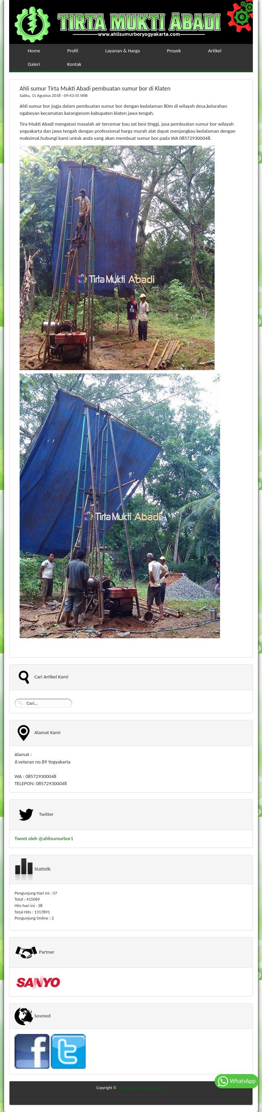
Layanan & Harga (122, 51)
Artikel (215, 51)
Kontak (74, 64)
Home (34, 51)
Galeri (34, 64)
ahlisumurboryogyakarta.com (141, 1087)
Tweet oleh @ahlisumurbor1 (44, 838)
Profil (72, 51)
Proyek (174, 51)
